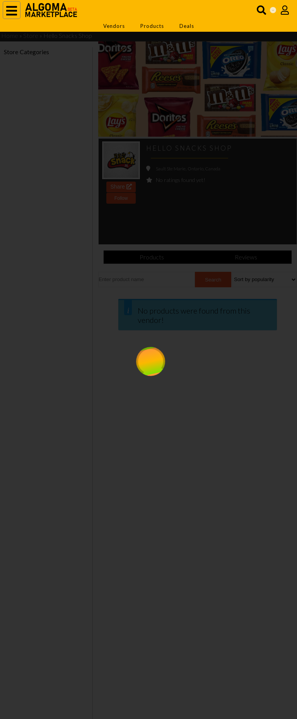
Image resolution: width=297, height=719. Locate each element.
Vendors (114, 26)
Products (152, 26)
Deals (186, 26)
